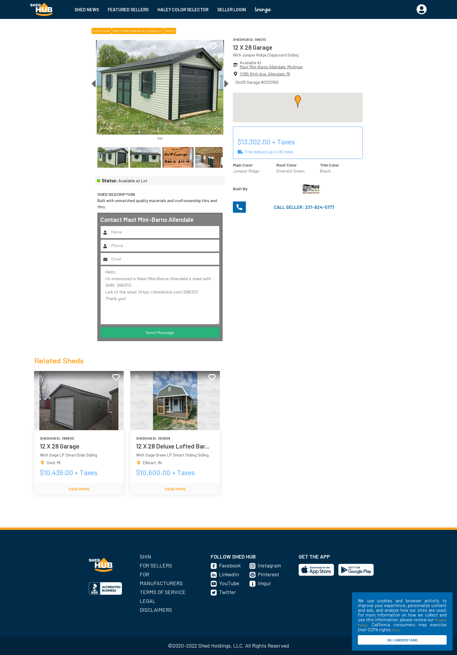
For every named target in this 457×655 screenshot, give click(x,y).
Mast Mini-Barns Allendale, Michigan (271, 66)
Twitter (227, 592)
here (395, 630)
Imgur (264, 583)
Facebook (230, 565)
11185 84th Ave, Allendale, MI (265, 73)
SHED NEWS (87, 9)
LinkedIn (229, 574)
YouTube (229, 583)
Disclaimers (156, 609)
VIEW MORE (79, 488)
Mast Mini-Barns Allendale (136, 31)
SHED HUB (100, 31)
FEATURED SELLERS (128, 9)
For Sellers (156, 565)
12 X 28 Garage (252, 47)
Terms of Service (163, 592)
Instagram (269, 565)
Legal (147, 601)
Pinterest (268, 574)
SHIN (145, 556)
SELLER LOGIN (231, 9)
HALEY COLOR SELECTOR (182, 9)
